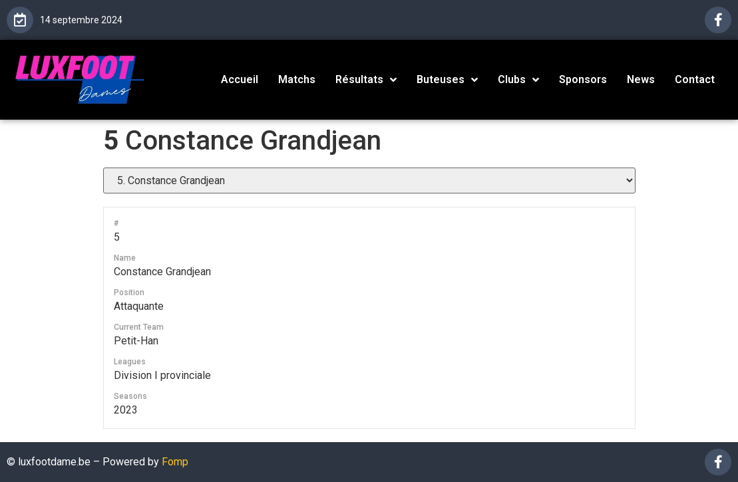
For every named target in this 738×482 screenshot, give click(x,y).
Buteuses (447, 80)
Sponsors (583, 79)
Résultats (366, 80)
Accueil (239, 79)
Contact (695, 79)
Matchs (296, 79)
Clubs (518, 80)
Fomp (175, 461)
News (641, 79)
